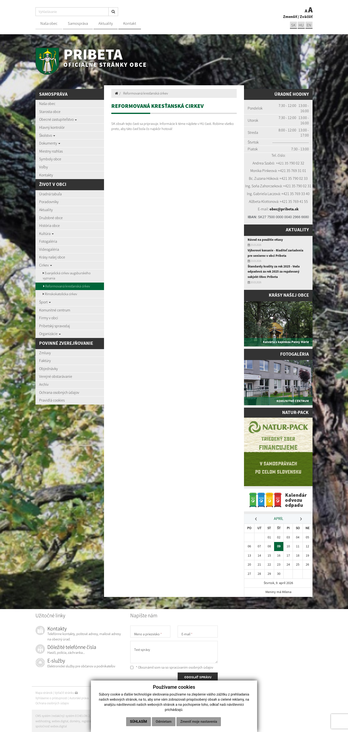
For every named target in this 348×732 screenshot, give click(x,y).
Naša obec (48, 23)
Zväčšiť (306, 16)
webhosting (42, 720)
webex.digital (60, 720)
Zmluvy (45, 352)
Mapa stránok (43, 692)
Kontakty (46, 174)
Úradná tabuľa (50, 193)
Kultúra (46, 233)
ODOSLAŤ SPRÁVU (197, 676)
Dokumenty (49, 143)
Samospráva (78, 23)
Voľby (43, 166)
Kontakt (129, 23)
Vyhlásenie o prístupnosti (51, 697)
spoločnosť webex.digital (51, 725)
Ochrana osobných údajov (59, 392)
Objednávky (48, 368)
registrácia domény (94, 720)
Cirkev (45, 265)
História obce (49, 225)
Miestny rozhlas (51, 151)
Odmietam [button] (164, 721)
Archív (44, 384)
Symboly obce (50, 158)
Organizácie (50, 333)
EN (308, 25)
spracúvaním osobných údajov (191, 666)
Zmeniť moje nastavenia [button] (198, 721)
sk (293, 25)
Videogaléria (49, 249)
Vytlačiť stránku (66, 692)
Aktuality (105, 23)
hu (301, 25)
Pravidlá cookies (52, 400)
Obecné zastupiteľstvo (58, 119)
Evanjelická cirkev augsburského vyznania (67, 276)
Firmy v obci (48, 317)
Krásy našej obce (52, 257)
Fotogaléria (48, 241)
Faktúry (45, 360)
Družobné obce (51, 217)
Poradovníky (49, 201)
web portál (98, 715)
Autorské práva (79, 697)
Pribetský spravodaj (54, 325)
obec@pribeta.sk (284, 209)
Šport (45, 302)
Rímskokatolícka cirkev (60, 294)
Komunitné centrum (54, 310)
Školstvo (47, 135)
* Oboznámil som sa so (171, 666)
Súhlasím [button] (138, 721)
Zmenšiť (290, 16)
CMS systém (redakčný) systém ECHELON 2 (62, 715)
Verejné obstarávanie (55, 376)
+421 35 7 (283, 163)
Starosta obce (50, 111)
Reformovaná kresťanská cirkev (66, 286)
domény (75, 720)
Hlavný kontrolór (52, 127)
